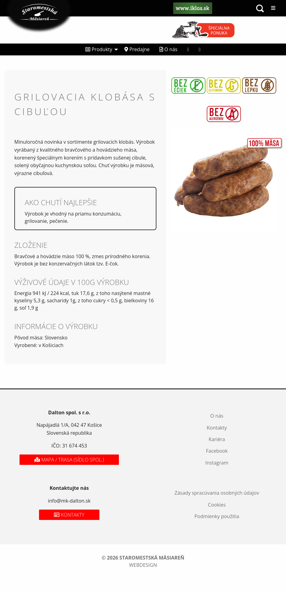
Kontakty (217, 427)
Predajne (137, 49)
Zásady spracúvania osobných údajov (217, 492)
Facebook (216, 450)
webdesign (143, 565)
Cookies (217, 504)
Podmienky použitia (217, 516)
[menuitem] (100, 49)
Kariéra (217, 439)
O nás (168, 49)
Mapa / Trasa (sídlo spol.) (69, 459)
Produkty (98, 49)
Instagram (216, 462)
